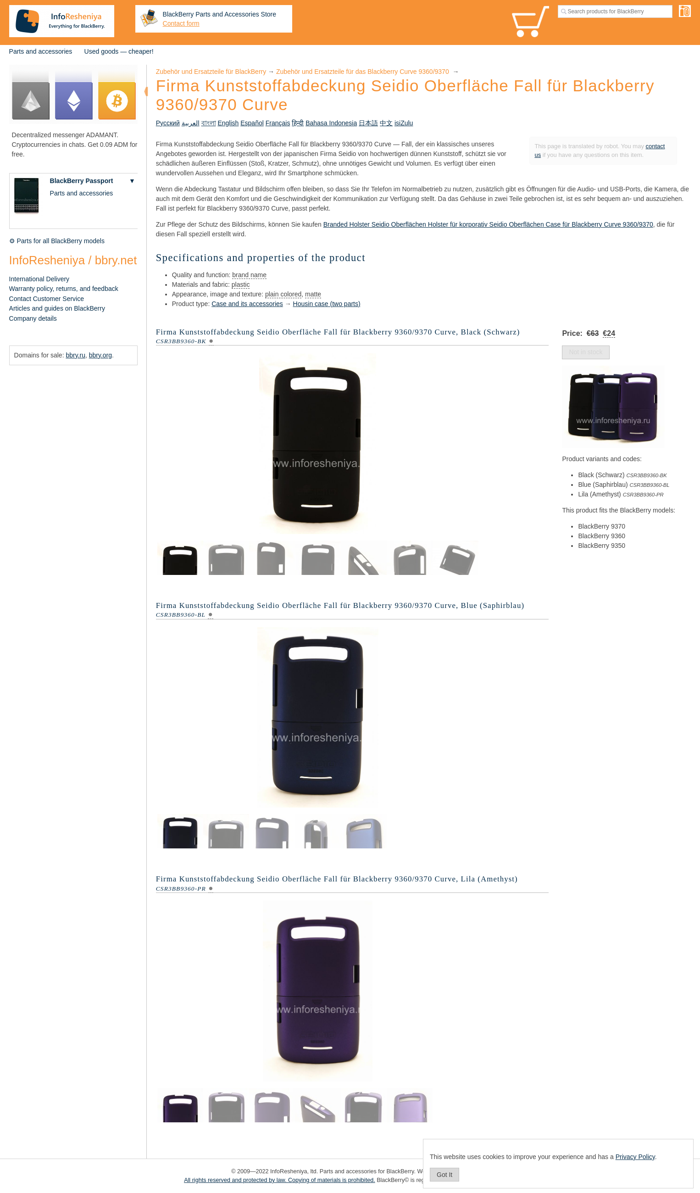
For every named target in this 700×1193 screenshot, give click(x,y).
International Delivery (39, 279)
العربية (191, 123)
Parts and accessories (40, 51)
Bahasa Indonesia (331, 123)
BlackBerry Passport (81, 180)
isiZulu (403, 123)
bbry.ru (75, 355)
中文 (386, 123)
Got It (444, 1174)
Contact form (181, 23)
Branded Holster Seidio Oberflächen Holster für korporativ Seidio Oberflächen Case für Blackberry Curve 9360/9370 (488, 224)
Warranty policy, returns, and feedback (63, 288)
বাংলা (208, 123)
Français (278, 123)
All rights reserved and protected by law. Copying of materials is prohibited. (279, 1180)
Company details (33, 318)
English (228, 123)
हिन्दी (298, 123)
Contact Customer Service (46, 298)
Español (252, 123)
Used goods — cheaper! (119, 51)
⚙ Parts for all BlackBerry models (57, 241)
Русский (168, 123)
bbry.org (100, 355)
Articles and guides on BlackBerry (57, 308)
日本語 (368, 123)
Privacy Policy (635, 1156)
